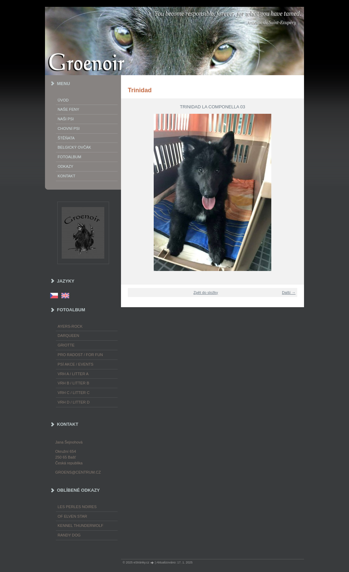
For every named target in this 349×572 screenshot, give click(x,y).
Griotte (66, 345)
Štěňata (66, 138)
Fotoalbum (69, 157)
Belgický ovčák (74, 147)
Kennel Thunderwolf (80, 525)
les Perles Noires (77, 507)
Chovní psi (69, 128)
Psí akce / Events (75, 364)
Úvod (63, 100)
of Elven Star (72, 516)
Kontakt (66, 176)
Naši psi (66, 119)
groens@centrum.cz (78, 472)
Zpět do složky (206, 292)
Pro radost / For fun (80, 355)
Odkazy (65, 166)
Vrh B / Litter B (73, 383)
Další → (288, 292)
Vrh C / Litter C (74, 393)
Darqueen (68, 335)
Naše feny (68, 109)
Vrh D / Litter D (74, 402)
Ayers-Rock (70, 326)
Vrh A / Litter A (73, 374)
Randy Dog (69, 535)
